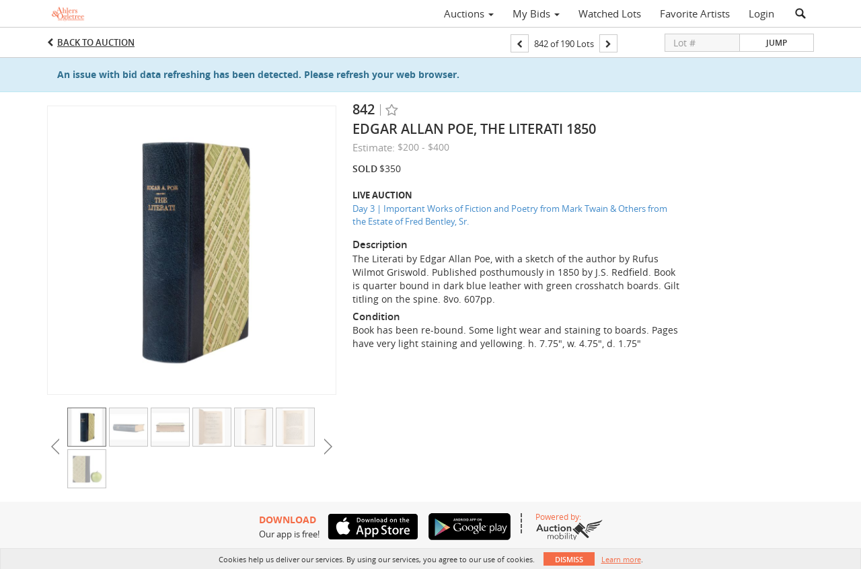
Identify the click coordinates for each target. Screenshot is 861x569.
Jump (776, 42)
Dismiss (569, 559)
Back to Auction (96, 42)
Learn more (621, 559)
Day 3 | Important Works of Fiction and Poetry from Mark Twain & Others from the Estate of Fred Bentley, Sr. (509, 214)
